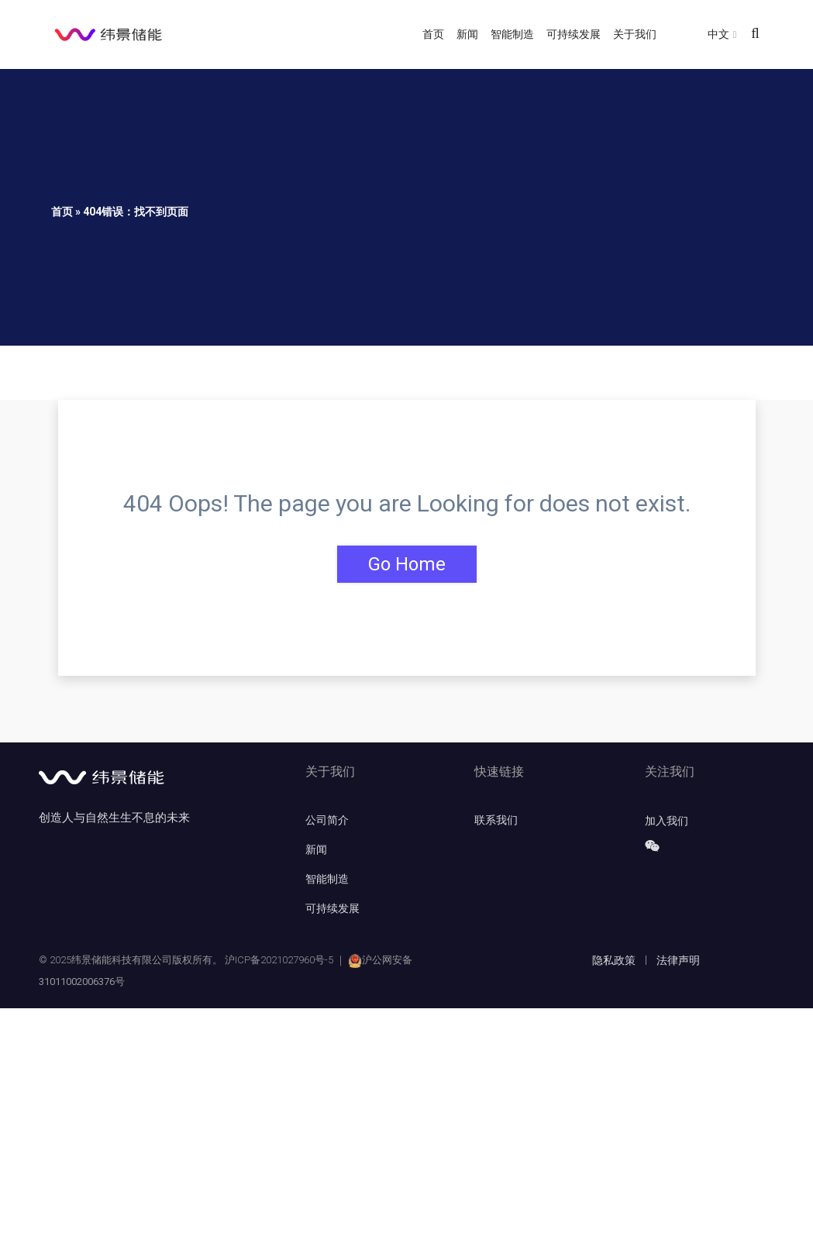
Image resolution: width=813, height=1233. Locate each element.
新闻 (467, 34)
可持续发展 (573, 34)
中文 (718, 34)
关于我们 (634, 34)
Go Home (407, 564)
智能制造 (512, 34)
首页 (433, 34)
